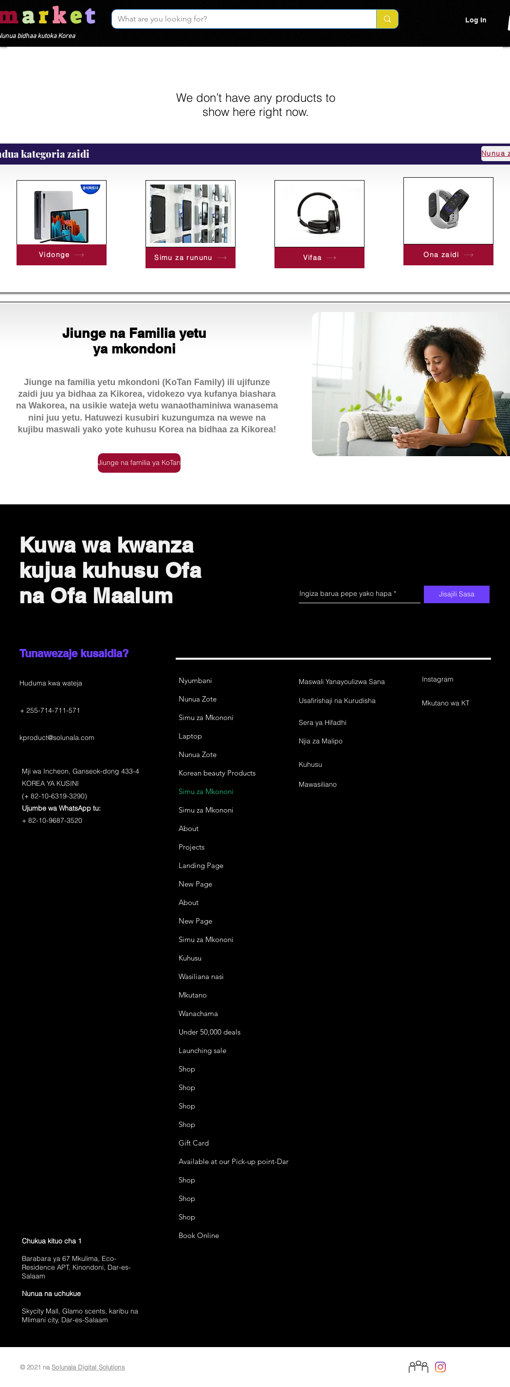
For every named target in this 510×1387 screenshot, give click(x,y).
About (189, 828)
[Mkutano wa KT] (456, 703)
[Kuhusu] (333, 764)
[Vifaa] (319, 257)
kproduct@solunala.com (56, 737)
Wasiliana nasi (201, 976)
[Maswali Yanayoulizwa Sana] (342, 682)
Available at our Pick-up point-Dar (233, 1161)
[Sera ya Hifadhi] (333, 723)
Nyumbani (195, 680)
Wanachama (198, 1013)
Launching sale (202, 1050)
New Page (195, 883)
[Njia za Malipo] (333, 741)
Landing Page (201, 865)
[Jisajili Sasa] (457, 594)
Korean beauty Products (217, 772)
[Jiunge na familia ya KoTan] (139, 463)
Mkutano (193, 994)
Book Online (199, 1235)
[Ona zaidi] (448, 254)
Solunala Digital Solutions (88, 1367)
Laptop (190, 735)
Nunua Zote (198, 698)
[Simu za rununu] (191, 257)
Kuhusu (190, 957)
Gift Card (194, 1142)
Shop (187, 1068)
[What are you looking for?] (237, 19)
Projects (191, 846)
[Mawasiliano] (333, 785)
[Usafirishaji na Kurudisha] (337, 701)
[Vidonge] (62, 254)
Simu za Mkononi (206, 717)
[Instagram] (456, 679)
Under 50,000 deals (209, 1031)
